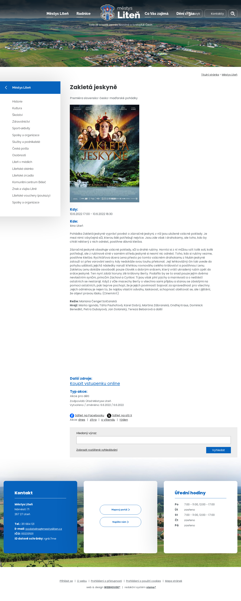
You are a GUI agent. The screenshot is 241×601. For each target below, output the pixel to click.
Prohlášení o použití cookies (143, 581)
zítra (93, 420)
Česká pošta (20, 148)
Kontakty (215, 14)
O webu (82, 581)
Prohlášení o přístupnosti (106, 581)
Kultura (17, 108)
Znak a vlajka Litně (24, 189)
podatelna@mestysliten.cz (44, 529)
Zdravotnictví (21, 121)
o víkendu (108, 420)
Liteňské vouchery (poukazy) (31, 195)
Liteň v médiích (22, 162)
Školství (17, 115)
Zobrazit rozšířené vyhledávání (96, 450)
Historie (17, 101)
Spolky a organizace (25, 135)
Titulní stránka (210, 74)
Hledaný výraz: (86, 433)
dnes (81, 420)
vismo (151, 587)
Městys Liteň (58, 14)
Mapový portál (119, 509)
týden (124, 420)
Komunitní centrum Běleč (29, 182)
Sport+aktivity (21, 128)
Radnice (83, 14)
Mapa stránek (173, 581)
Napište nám (119, 522)
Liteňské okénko (23, 169)
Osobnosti (19, 155)
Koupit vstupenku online (95, 383)
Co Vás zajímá (156, 14)
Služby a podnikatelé (26, 142)
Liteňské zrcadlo (23, 175)
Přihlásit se (66, 581)
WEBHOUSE (112, 587)
